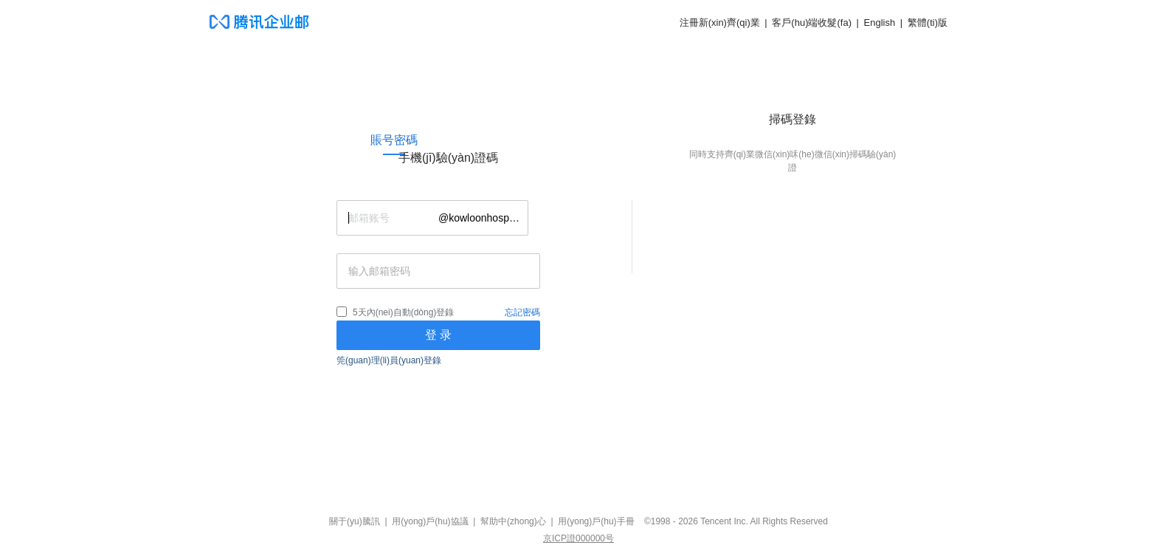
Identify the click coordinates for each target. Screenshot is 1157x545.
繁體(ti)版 (927, 22)
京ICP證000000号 (578, 538)
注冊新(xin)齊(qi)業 (720, 22)
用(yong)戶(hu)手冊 (596, 521)
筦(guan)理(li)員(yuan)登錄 (388, 360)
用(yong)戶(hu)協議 (430, 521)
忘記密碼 (522, 312)
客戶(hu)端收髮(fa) (812, 22)
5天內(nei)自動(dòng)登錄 (403, 312)
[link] (394, 140)
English (880, 22)
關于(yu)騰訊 (354, 521)
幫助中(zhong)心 (513, 521)
